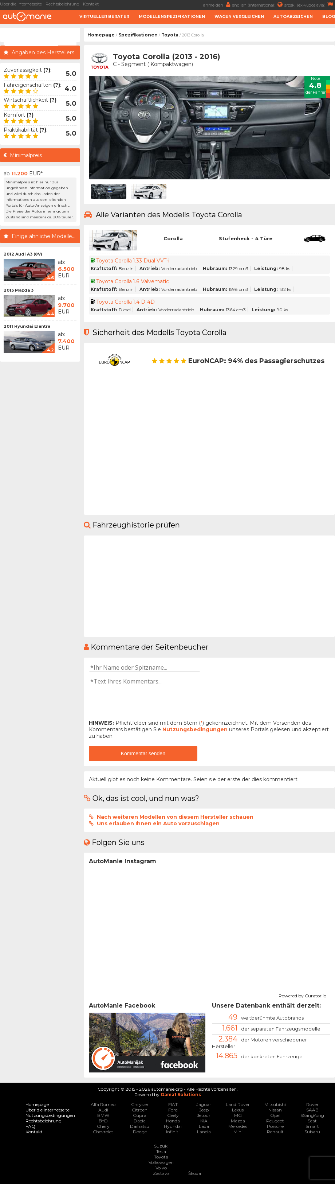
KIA (204, 1120)
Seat (312, 1120)
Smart (312, 1126)
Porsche (275, 1126)
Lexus (238, 1110)
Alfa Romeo (103, 1104)
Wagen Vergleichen (239, 16)
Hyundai (173, 1126)
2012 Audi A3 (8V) (23, 254)
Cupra (139, 1115)
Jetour (203, 1115)
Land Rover (238, 1104)
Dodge (140, 1131)
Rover (312, 1104)
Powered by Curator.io (302, 995)
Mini (238, 1131)
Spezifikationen (138, 35)
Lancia (204, 1131)
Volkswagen (161, 1162)
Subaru (312, 1131)
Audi (103, 1110)
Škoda (194, 1173)
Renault (275, 1131)
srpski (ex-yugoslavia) (309, 4)
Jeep (204, 1110)
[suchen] (31, 41)
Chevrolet (103, 1131)
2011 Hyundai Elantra (27, 326)
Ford (173, 1110)
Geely (173, 1115)
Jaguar (203, 1104)
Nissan (275, 1110)
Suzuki (161, 1146)
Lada (204, 1126)
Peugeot (275, 1120)
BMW (103, 1115)
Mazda (238, 1120)
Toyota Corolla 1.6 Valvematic (132, 281)
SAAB (312, 1110)
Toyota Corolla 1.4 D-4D (125, 302)
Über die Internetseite (21, 4)
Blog (328, 16)
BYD (103, 1120)
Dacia (140, 1120)
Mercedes (237, 1126)
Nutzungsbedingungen (195, 729)
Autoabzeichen (293, 16)
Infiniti (173, 1131)
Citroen (139, 1110)
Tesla (161, 1151)
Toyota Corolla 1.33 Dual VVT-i (133, 260)
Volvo (161, 1168)
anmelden (217, 4)
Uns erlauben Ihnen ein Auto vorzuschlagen (158, 823)
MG (238, 1115)
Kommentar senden (143, 753)
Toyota (169, 35)
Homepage (101, 35)
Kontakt (91, 4)
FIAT (173, 1104)
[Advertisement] (40, 474)
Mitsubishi (275, 1104)
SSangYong (312, 1115)
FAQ (30, 1126)
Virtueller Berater (104, 16)
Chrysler (140, 1104)
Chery (103, 1126)
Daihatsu (139, 1126)
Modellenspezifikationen (172, 16)
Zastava (161, 1173)
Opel (275, 1115)
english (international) (258, 4)
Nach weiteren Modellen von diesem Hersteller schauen (175, 817)
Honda (173, 1120)
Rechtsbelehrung (62, 4)
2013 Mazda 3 (19, 290)
